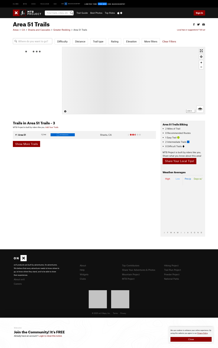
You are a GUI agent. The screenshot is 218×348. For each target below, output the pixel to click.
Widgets (84, 274)
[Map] (133, 80)
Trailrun (44, 4)
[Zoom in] (201, 62)
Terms (115, 313)
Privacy (123, 313)
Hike (33, 4)
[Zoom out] (201, 67)
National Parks (171, 278)
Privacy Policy (202, 333)
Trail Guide (82, 12)
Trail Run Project (172, 269)
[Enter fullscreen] (201, 51)
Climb (16, 4)
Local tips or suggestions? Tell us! (191, 30)
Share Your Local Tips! (179, 161)
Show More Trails (26, 144)
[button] (194, 24)
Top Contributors (130, 265)
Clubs (83, 278)
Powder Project (171, 274)
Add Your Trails (51, 127)
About (83, 265)
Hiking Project (171, 265)
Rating (115, 41)
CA (23, 29)
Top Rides (110, 12)
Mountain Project (131, 274)
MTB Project (128, 278)
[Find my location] (201, 56)
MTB (25, 4)
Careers (18, 283)
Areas (16, 29)
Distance (80, 41)
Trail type (98, 41)
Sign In (199, 12)
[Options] (200, 109)
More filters (150, 41)
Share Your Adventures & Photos (138, 269)
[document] (191, 335)
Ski (55, 4)
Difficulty (62, 41)
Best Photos (96, 12)
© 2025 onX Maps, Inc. (101, 313)
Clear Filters (169, 41)
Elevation (131, 41)
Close (191, 339)
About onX (19, 279)
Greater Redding (61, 29)
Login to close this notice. (50, 336)
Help (82, 269)
